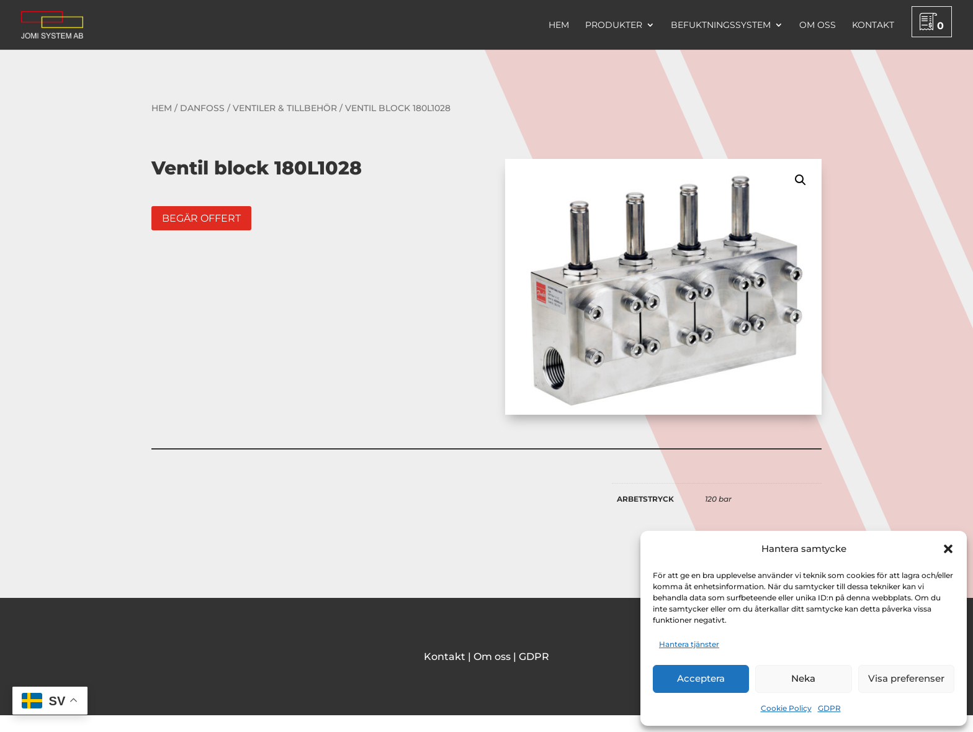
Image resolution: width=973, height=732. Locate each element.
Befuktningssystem (721, 25)
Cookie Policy (786, 708)
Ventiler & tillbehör (285, 108)
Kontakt (873, 25)
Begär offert (201, 218)
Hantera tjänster (689, 644)
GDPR (829, 708)
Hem (559, 25)
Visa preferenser (906, 678)
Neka (803, 678)
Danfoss (202, 108)
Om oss (817, 25)
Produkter (613, 25)
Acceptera (701, 678)
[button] (948, 549)
